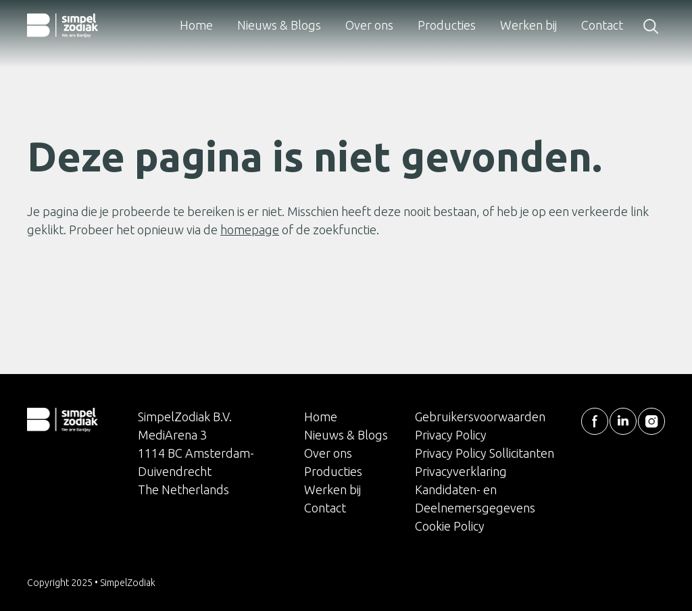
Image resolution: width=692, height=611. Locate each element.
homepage (249, 229)
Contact (602, 25)
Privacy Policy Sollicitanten (484, 453)
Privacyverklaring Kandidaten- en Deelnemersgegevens (475, 489)
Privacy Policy (451, 435)
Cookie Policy (450, 526)
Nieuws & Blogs (279, 25)
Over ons (369, 25)
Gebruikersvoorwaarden (480, 416)
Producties (447, 25)
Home (196, 25)
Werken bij (528, 25)
